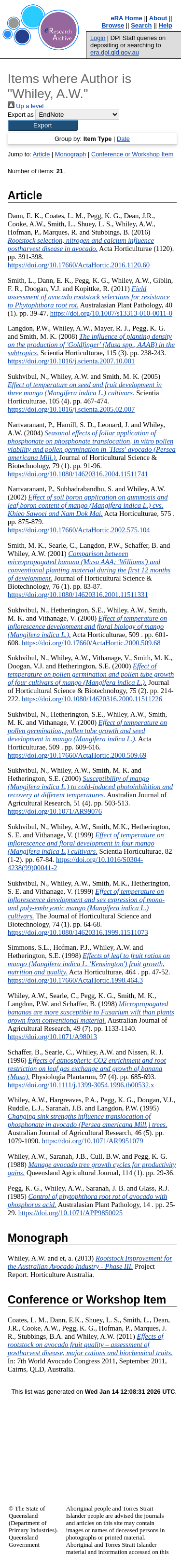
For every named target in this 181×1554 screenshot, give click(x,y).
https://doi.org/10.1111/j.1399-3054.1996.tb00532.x (81, 1085)
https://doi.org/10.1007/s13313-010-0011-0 (111, 313)
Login (97, 38)
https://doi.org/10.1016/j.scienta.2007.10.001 (71, 361)
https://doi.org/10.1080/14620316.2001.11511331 (78, 594)
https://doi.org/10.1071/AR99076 (55, 811)
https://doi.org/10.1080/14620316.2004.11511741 (78, 474)
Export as (21, 114)
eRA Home (126, 18)
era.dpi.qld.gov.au (114, 52)
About (158, 18)
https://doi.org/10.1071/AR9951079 (92, 1141)
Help (165, 25)
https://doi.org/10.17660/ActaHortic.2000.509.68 (91, 643)
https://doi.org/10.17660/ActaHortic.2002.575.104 (79, 530)
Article (41, 154)
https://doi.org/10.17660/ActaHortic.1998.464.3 (75, 980)
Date (123, 138)
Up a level (25, 106)
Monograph (70, 154)
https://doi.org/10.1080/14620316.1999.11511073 (78, 932)
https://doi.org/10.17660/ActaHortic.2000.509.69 (77, 755)
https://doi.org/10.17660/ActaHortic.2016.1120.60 (79, 265)
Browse (112, 25)
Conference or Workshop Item (132, 154)
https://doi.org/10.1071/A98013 (52, 1037)
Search (141, 25)
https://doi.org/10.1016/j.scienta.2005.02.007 (71, 409)
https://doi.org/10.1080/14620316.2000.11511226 (92, 699)
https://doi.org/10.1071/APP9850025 (70, 1213)
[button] (43, 125)
